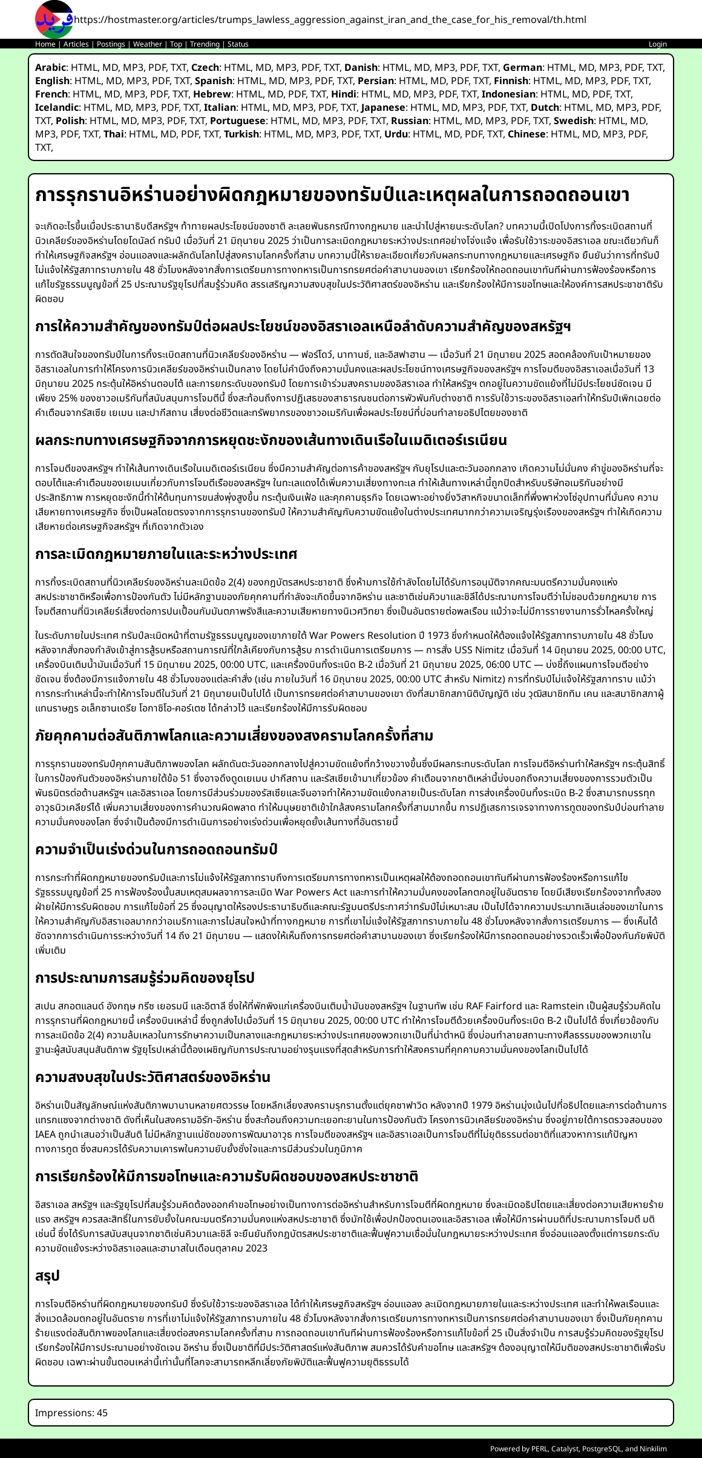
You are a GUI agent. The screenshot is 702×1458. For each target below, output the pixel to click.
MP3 (133, 67)
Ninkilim (653, 1448)
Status (238, 44)
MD (110, 67)
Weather (147, 44)
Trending (205, 44)
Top (176, 44)
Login (658, 44)
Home (45, 44)
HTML (84, 67)
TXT (178, 67)
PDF (157, 67)
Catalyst (565, 1448)
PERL (539, 1448)
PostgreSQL (602, 1448)
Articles (76, 44)
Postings (111, 44)
